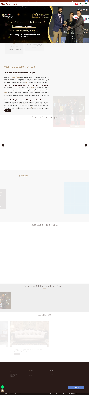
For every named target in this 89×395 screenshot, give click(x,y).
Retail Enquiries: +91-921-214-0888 (16, 1)
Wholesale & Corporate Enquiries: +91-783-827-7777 (40, 1)
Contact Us (70, 4)
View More (8, 111)
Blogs (63, 4)
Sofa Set (51, 4)
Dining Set (57, 4)
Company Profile (42, 4)
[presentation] (6, 24)
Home (34, 4)
